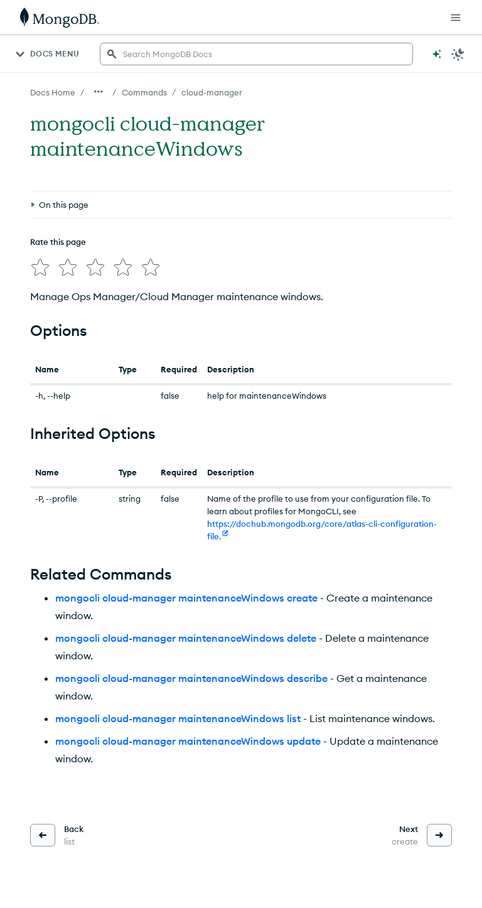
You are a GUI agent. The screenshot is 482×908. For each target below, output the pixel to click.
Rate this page (58, 242)
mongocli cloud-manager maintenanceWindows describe (191, 678)
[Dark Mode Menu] (458, 54)
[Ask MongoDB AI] (437, 54)
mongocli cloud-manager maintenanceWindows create (186, 598)
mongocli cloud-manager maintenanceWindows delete (185, 638)
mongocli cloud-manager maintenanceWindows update (188, 741)
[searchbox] (256, 54)
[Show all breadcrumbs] (98, 91)
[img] (40, 267)
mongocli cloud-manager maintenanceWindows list (178, 718)
